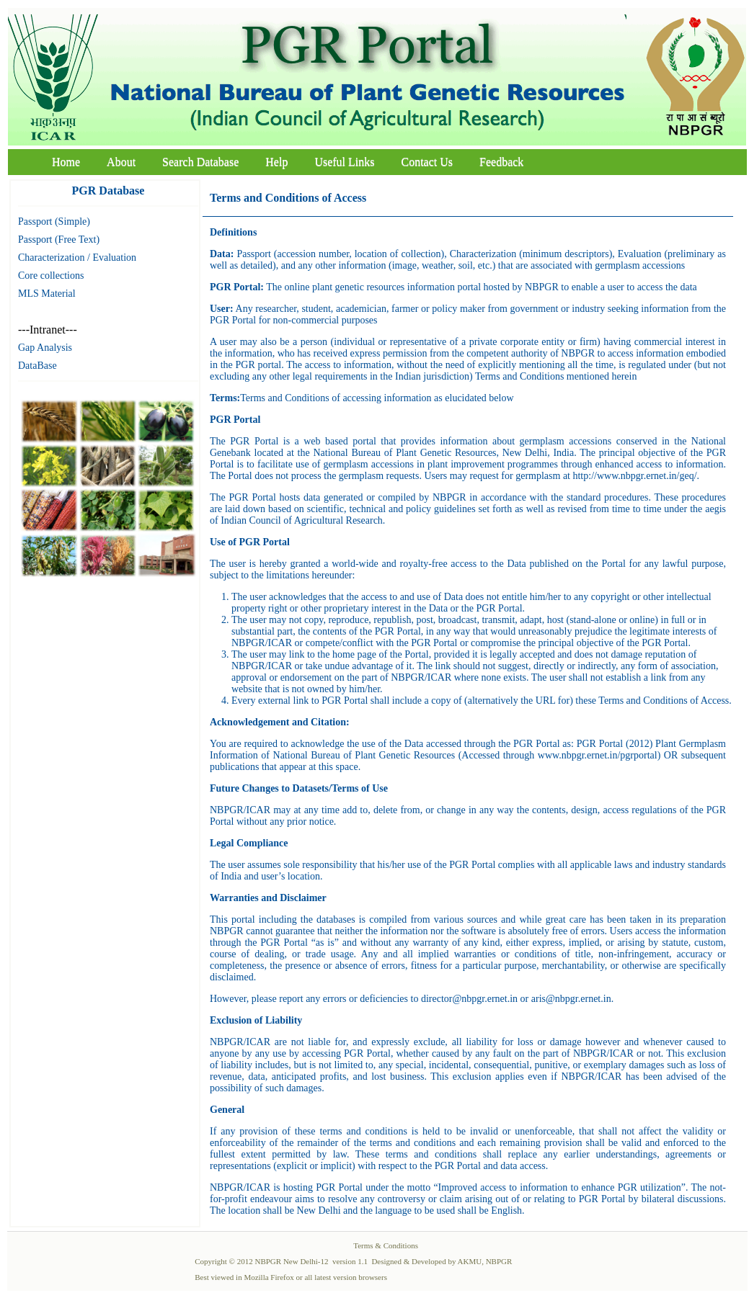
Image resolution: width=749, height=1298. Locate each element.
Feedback (501, 162)
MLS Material (47, 293)
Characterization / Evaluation (77, 257)
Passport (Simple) (54, 221)
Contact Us (427, 162)
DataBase (37, 365)
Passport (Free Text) (58, 239)
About (121, 162)
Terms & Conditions (385, 1245)
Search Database (200, 162)
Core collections (51, 275)
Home (66, 162)
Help (276, 162)
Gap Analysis (45, 347)
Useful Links (344, 162)
